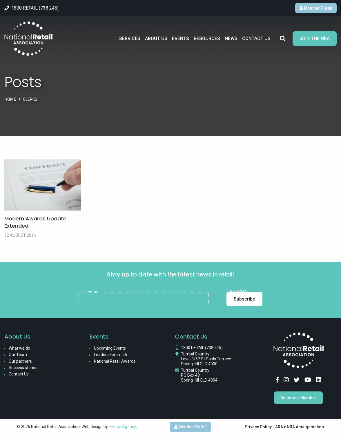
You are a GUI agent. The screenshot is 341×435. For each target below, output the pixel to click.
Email (92, 292)
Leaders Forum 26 (110, 354)
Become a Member (298, 398)
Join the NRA (315, 38)
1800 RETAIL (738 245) (202, 347)
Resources (207, 38)
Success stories (23, 367)
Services (129, 38)
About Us (156, 38)
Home (10, 99)
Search (283, 39)
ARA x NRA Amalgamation (299, 427)
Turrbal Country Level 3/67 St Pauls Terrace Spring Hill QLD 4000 (206, 359)
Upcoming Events (110, 348)
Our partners (20, 361)
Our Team (18, 354)
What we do (19, 348)
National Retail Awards (114, 361)
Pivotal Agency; (123, 426)
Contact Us (256, 38)
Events (180, 38)
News (231, 38)
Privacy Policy (258, 427)
